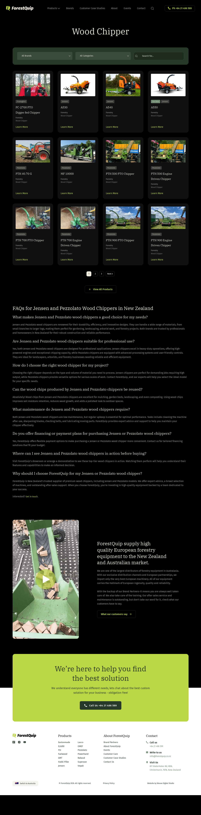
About (114, 8)
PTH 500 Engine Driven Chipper (165, 185)
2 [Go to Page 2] (93, 290)
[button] (45, 597)
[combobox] (42, 56)
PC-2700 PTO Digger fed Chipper (32, 113)
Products (53, 8)
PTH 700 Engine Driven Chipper (74, 257)
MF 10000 (69, 182)
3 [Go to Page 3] (101, 290)
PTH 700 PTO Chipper (27, 257)
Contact (141, 8)
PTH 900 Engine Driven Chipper (165, 257)
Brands (70, 8)
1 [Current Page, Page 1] (86, 290)
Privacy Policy (109, 803)
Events (127, 8)
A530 (65, 110)
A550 (155, 110)
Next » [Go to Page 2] (111, 290)
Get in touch (32, 514)
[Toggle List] (69, 56)
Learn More (22, 131)
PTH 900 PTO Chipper (117, 257)
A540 (110, 110)
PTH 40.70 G (26, 182)
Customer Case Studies (92, 8)
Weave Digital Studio (165, 803)
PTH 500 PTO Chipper (117, 185)
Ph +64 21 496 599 (182, 8)
